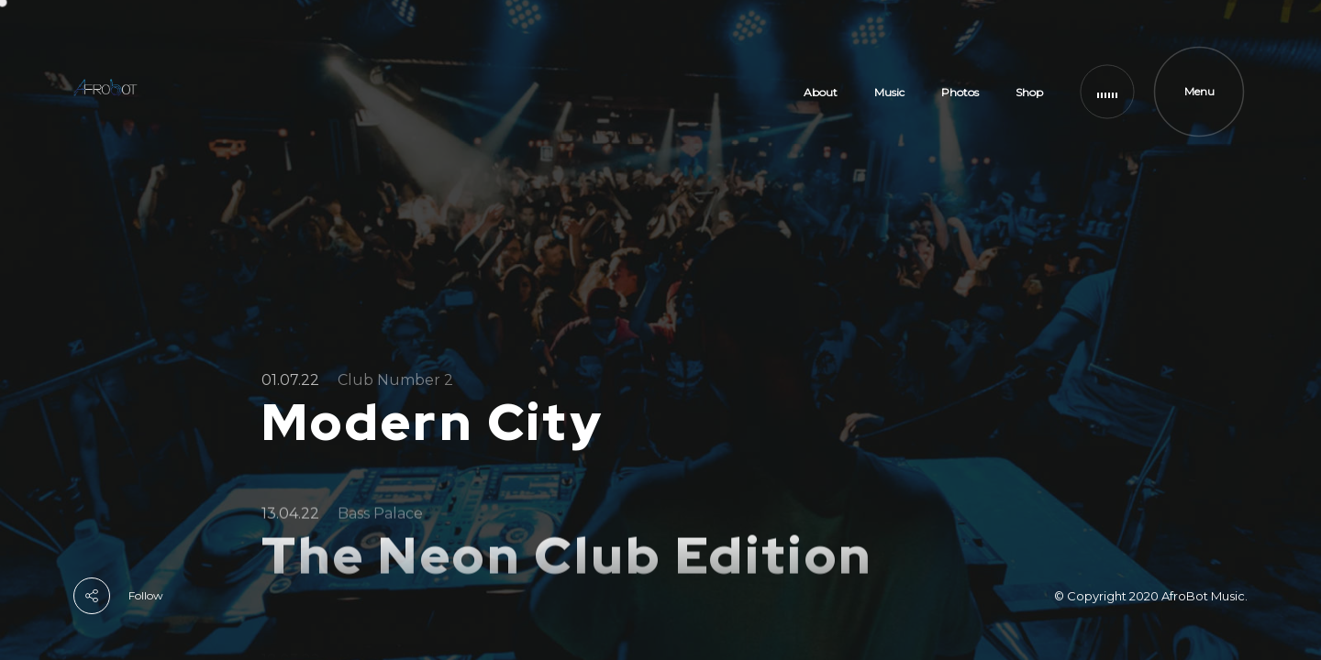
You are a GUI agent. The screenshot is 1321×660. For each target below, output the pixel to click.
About (821, 92)
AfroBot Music (1203, 595)
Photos (960, 92)
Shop (1029, 92)
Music (889, 92)
